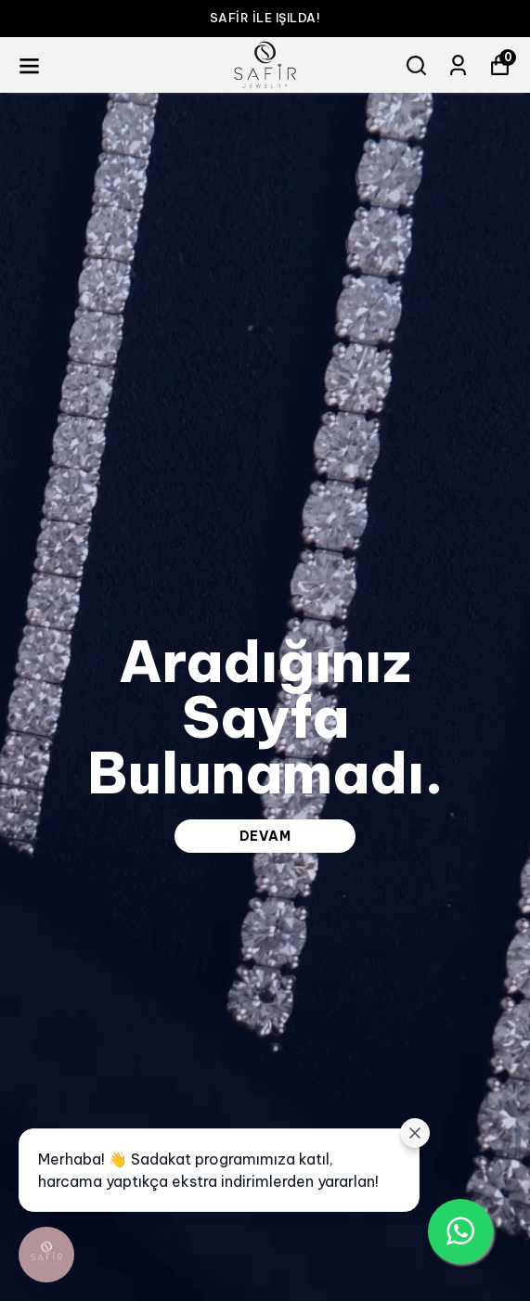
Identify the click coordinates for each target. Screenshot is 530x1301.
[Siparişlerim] (458, 65)
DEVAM (265, 836)
